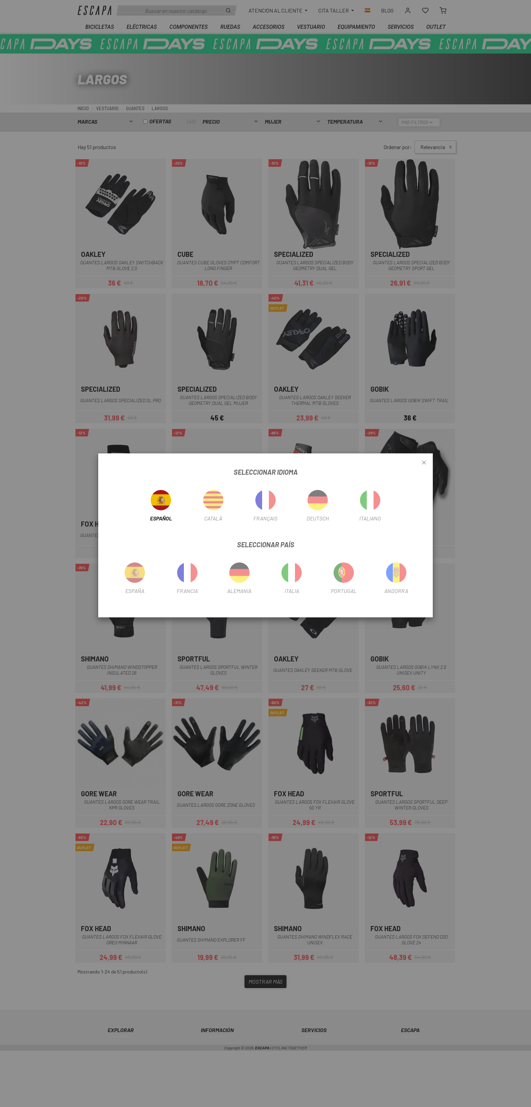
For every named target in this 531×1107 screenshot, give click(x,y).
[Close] (424, 463)
